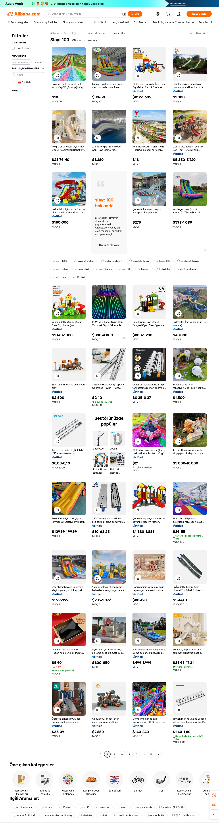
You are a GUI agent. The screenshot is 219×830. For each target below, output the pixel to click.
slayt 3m (163, 269)
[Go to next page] (158, 754)
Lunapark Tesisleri (97, 33)
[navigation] (27, 394)
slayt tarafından (187, 269)
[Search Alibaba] (85, 14)
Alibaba (54, 33)
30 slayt (79, 277)
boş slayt (144, 269)
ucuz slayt (82, 269)
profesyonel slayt (111, 261)
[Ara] (135, 14)
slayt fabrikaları (139, 261)
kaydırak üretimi (84, 261)
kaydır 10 (102, 807)
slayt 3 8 (85, 815)
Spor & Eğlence (72, 33)
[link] (214, 795)
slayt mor (59, 277)
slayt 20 (125, 269)
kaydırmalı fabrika (188, 261)
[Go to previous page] (100, 754)
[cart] (169, 14)
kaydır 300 (163, 261)
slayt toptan (104, 269)
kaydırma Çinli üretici (172, 807)
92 (151, 754)
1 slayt (121, 807)
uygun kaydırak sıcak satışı (57, 815)
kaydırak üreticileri (23, 815)
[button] (124, 14)
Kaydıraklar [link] (119, 33)
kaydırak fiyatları (155, 815)
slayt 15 (83, 807)
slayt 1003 (60, 261)
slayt (103, 815)
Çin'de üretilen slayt (184, 815)
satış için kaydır (142, 807)
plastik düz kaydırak (126, 815)
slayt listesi (60, 269)
